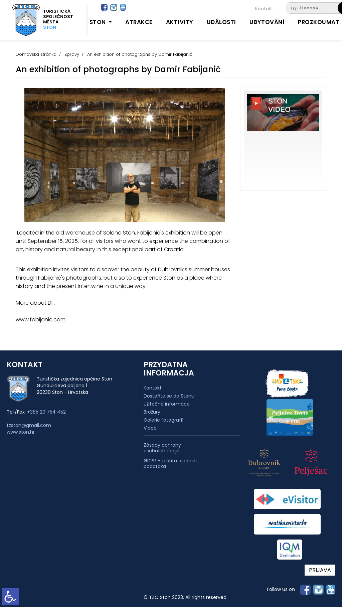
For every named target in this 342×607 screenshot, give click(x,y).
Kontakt (264, 8)
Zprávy (71, 54)
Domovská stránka (36, 54)
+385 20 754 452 (46, 412)
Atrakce (139, 22)
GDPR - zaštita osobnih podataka (170, 463)
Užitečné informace (167, 404)
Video (150, 428)
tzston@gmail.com (29, 425)
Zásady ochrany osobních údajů (162, 448)
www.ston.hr (21, 432)
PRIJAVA (320, 570)
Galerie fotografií (163, 420)
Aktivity (179, 22)
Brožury (152, 412)
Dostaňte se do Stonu (169, 396)
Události (221, 22)
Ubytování (267, 22)
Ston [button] (99, 22)
